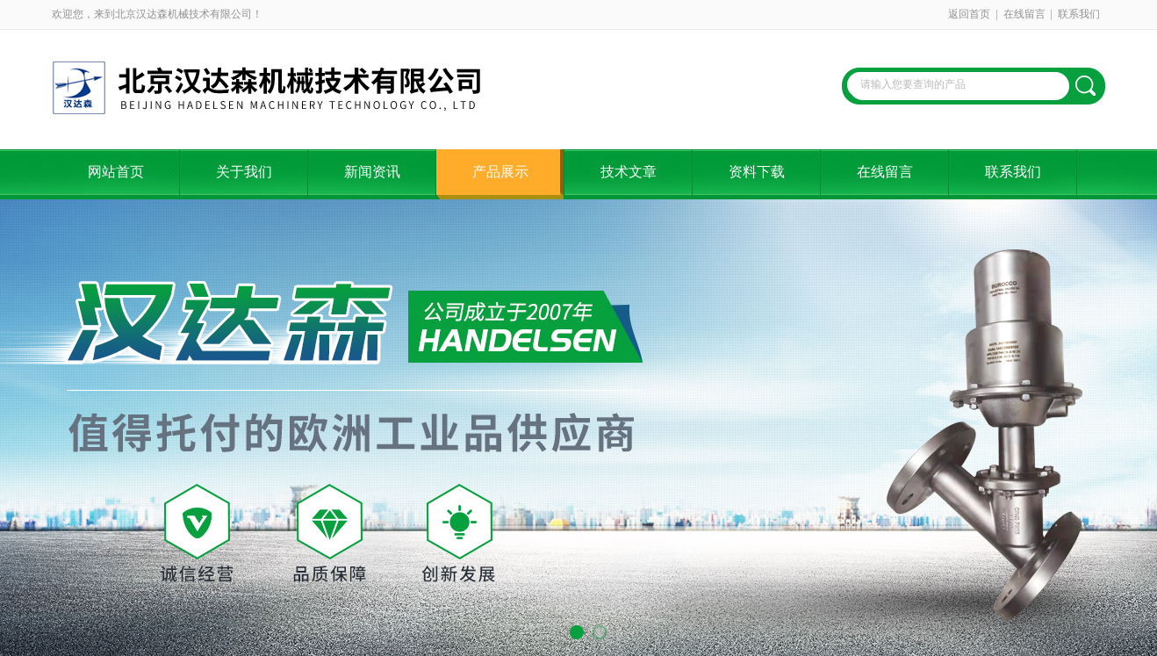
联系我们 (1079, 14)
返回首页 (969, 14)
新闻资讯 (372, 171)
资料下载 (757, 171)
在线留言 (1024, 14)
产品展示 (500, 171)
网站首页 (116, 171)
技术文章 (628, 171)
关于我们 (244, 171)
